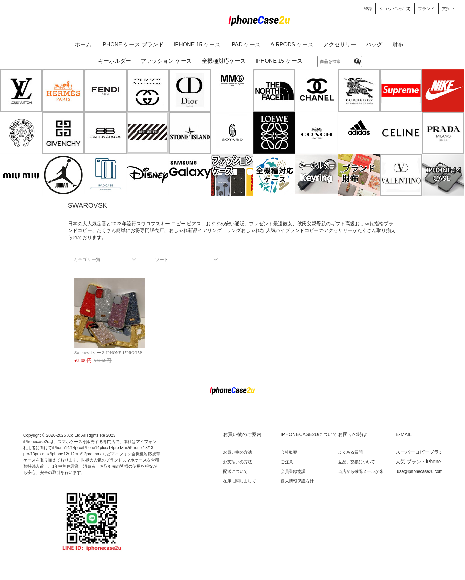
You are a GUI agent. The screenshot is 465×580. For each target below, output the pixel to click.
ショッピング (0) (395, 8)
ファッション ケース (166, 61)
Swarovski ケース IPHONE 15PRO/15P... (109, 352)
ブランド (426, 8)
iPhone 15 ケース (197, 44)
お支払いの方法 (237, 461)
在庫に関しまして (239, 481)
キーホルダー (114, 61)
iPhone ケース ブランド (132, 44)
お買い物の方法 (237, 452)
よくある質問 (350, 452)
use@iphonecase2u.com (419, 471)
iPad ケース (245, 44)
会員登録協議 (293, 471)
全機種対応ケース (224, 61)
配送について (235, 471)
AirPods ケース (291, 44)
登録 (368, 8)
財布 (397, 44)
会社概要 (289, 452)
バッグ (374, 44)
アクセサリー (339, 44)
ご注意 (287, 461)
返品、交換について (356, 461)
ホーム (83, 44)
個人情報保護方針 (297, 481)
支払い (448, 8)
